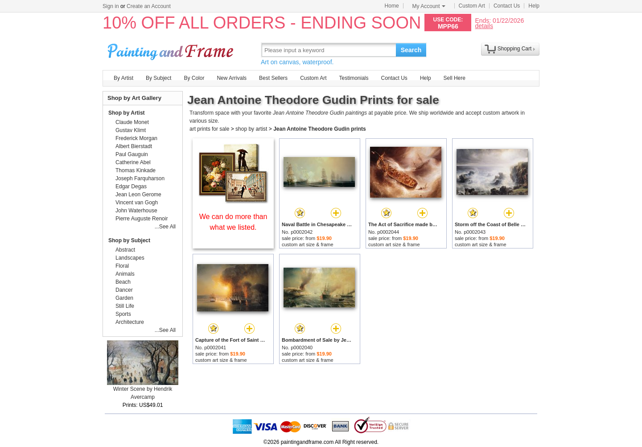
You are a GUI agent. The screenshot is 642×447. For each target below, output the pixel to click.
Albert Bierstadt (133, 146)
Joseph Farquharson (140, 178)
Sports (123, 314)
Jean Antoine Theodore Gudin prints (319, 129)
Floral (122, 266)
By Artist (123, 78)
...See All (165, 227)
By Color (194, 78)
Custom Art (472, 6)
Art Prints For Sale (172, 49)
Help (533, 6)
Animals (125, 274)
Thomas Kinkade (135, 170)
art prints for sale (209, 129)
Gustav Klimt (130, 130)
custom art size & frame (307, 244)
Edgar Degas (131, 186)
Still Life (124, 306)
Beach (123, 282)
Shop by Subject (129, 240)
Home (392, 6)
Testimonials (353, 78)
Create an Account (149, 6)
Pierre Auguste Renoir (141, 218)
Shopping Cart (515, 49)
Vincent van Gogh (136, 202)
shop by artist (251, 129)
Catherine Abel (133, 162)
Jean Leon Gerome (138, 194)
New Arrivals (232, 78)
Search (411, 50)
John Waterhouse (136, 210)
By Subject (158, 78)
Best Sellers (273, 78)
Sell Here (454, 78)
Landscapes (129, 258)
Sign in (111, 6)
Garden (124, 298)
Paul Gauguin (131, 154)
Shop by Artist (126, 113)
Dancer (124, 290)
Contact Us (507, 6)
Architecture (129, 322)
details (484, 25)
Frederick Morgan (136, 138)
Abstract (125, 250)
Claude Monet (132, 122)
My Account (428, 6)
